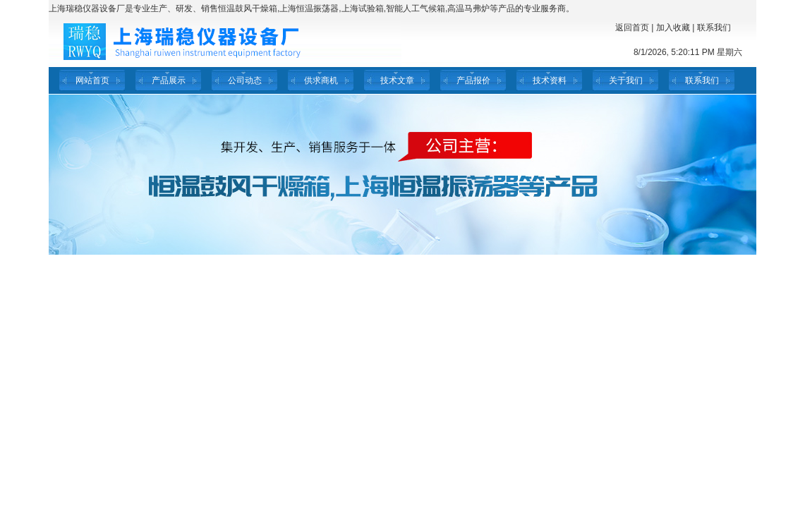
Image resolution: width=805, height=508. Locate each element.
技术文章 (397, 80)
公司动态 (245, 80)
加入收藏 (673, 27)
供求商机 (321, 80)
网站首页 (92, 80)
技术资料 (550, 80)
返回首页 (632, 27)
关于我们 (626, 80)
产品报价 (473, 80)
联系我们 (714, 27)
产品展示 (169, 80)
